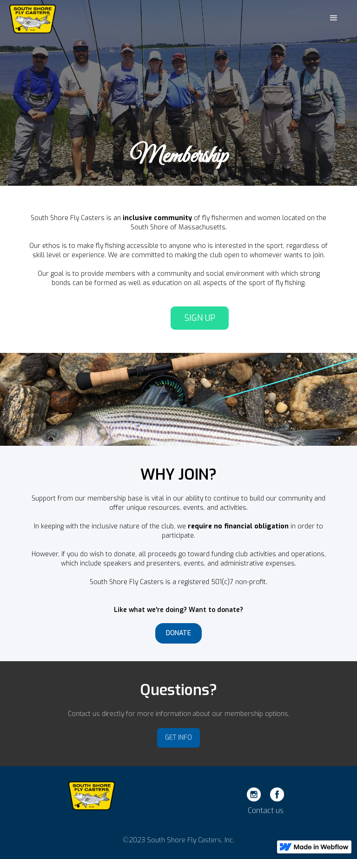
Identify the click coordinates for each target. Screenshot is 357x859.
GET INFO (178, 737)
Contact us (266, 810)
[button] (334, 18)
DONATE (178, 633)
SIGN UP (200, 318)
